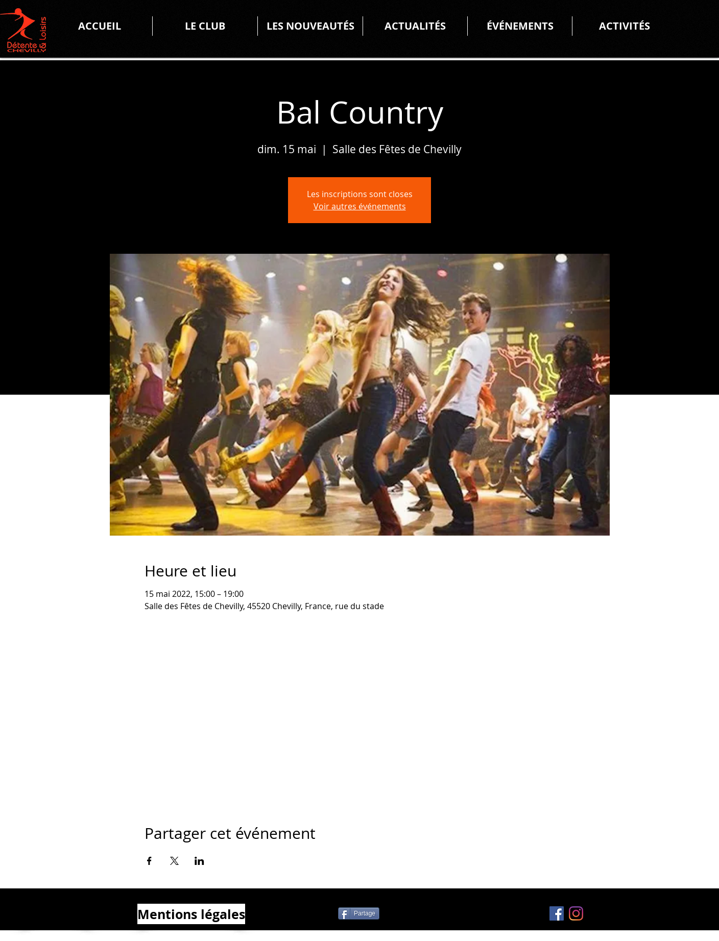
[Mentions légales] (191, 914)
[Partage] (358, 913)
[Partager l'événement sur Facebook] (149, 861)
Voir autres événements (360, 206)
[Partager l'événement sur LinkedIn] (199, 861)
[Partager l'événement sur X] (174, 861)
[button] (205, 26)
